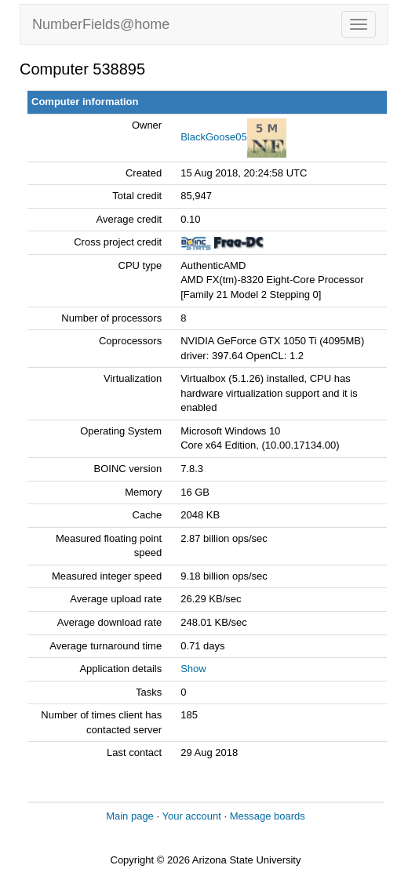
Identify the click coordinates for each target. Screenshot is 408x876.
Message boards (267, 816)
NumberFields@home (100, 24)
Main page (130, 816)
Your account (191, 816)
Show (193, 668)
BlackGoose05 (213, 137)
